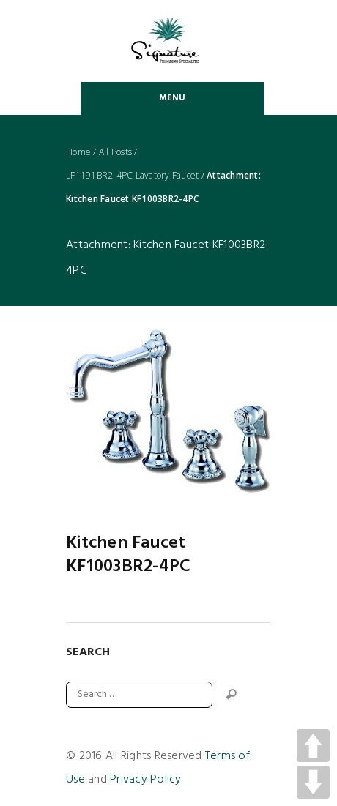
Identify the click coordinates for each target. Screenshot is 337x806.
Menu (172, 98)
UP (313, 745)
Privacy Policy (146, 779)
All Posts (115, 152)
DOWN (313, 782)
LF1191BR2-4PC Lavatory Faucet (132, 175)
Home (78, 152)
